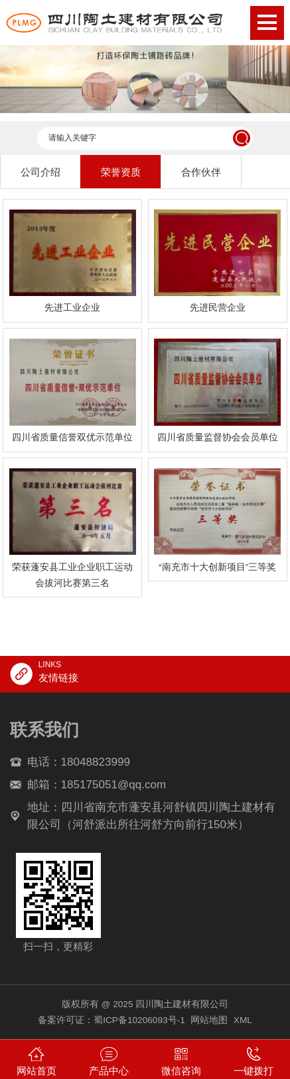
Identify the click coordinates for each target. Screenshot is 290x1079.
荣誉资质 (121, 172)
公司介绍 (40, 172)
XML (243, 1020)
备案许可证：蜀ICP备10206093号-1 (111, 1020)
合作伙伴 (201, 172)
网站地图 (209, 1020)
